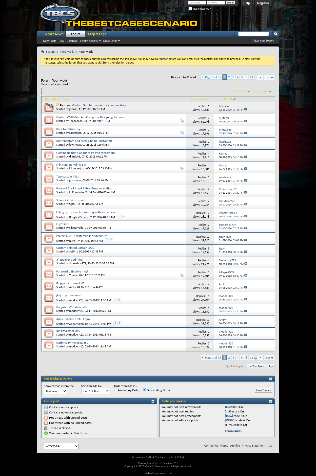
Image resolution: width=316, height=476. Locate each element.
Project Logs (97, 34)
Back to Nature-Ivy (68, 129)
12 (207, 213)
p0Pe (72, 241)
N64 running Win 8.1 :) (71, 164)
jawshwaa (75, 144)
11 (251, 77)
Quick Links (110, 40)
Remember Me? (200, 8)
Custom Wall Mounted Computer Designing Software (90, 117)
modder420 (76, 300)
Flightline (62, 224)
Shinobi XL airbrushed (70, 200)
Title (47, 99)
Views (206, 99)
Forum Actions (89, 40)
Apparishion (76, 324)
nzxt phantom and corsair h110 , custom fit (84, 141)
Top (271, 366)
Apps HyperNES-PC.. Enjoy (73, 319)
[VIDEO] (230, 420)
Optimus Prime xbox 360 (72, 342)
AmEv (72, 287)
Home (224, 445)
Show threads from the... (60, 386)
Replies (195, 99)
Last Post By (227, 99)
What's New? (54, 34)
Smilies (229, 411)
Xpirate (73, 275)
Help (246, 3)
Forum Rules (233, 431)
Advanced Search (263, 40)
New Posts (49, 40)
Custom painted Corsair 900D (75, 247)
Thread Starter (62, 99)
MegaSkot (75, 133)
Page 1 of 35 (213, 77)
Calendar (72, 40)
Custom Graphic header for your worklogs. (99, 105)
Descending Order (156, 390)
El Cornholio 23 (78, 192)
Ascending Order (127, 390)
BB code (230, 407)
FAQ (61, 40)
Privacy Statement (253, 445)
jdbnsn (73, 109)
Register (263, 3)
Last (269, 77)
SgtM (72, 204)
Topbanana (76, 121)
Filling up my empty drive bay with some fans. (86, 212)
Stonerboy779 (77, 263)
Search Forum (261, 91)
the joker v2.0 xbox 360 (71, 307)
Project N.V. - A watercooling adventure (81, 236)
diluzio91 (74, 156)
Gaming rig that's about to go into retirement (85, 153)
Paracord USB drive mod (72, 271)
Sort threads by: (91, 386)
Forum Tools (241, 91)
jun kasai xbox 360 (68, 331)
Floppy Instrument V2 (70, 283)
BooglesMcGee (78, 217)
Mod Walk (67, 51)
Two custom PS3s (67, 176)
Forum (75, 34)
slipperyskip (76, 227)
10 (207, 236)
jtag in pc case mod (68, 295)
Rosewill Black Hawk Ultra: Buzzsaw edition (84, 188)
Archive (235, 445)
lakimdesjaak (77, 168)
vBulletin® (157, 463)
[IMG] (229, 416)
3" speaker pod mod (69, 259)
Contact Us (211, 445)
